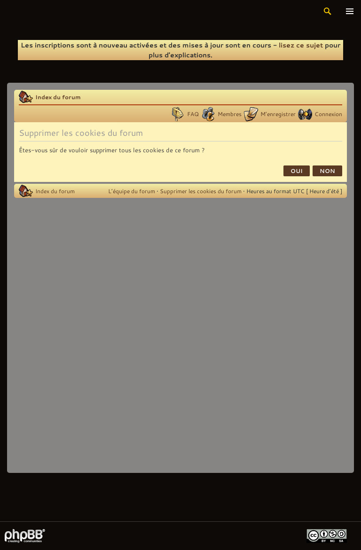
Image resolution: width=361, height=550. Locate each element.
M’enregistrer (278, 114)
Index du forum (58, 97)
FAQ (193, 114)
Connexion (328, 114)
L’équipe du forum (131, 191)
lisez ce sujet (301, 44)
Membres (230, 114)
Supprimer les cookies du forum (201, 191)
